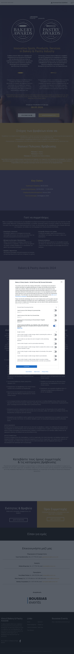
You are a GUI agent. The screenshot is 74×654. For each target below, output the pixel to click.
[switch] (55, 310)
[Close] (62, 282)
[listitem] (37, 307)
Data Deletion (29, 371)
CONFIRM (26, 366)
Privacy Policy (45, 371)
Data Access (37, 371)
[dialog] (37, 327)
